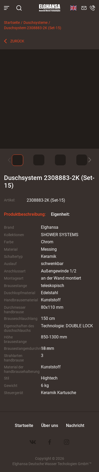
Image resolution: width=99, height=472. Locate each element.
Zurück (17, 40)
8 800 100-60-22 (92, 8)
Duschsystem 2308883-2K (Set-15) (32, 27)
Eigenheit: (60, 214)
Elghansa (49, 8)
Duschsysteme (35, 22)
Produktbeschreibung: (25, 214)
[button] (89, 160)
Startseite (12, 22)
